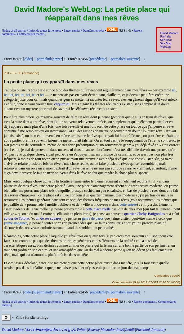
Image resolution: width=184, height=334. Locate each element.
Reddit (130, 329)
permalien (118, 59)
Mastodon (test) (112, 329)
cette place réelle (98, 209)
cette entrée (128, 204)
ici (174, 90)
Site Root (166, 40)
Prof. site (165, 36)
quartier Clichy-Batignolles (144, 214)
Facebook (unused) (150, 329)
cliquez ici (62, 104)
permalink (44, 59)
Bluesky (94, 329)
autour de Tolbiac (17, 218)
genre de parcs (92, 218)
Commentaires (122, 282)
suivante (133, 59)
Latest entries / (84, 30)
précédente (98, 59)
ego (174, 275)
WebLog (165, 46)
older (28, 59)
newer (57, 59)
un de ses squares (48, 218)
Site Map (165, 43)
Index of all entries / (32, 30)
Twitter (82, 329)
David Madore (169, 33)
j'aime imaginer (15, 223)
